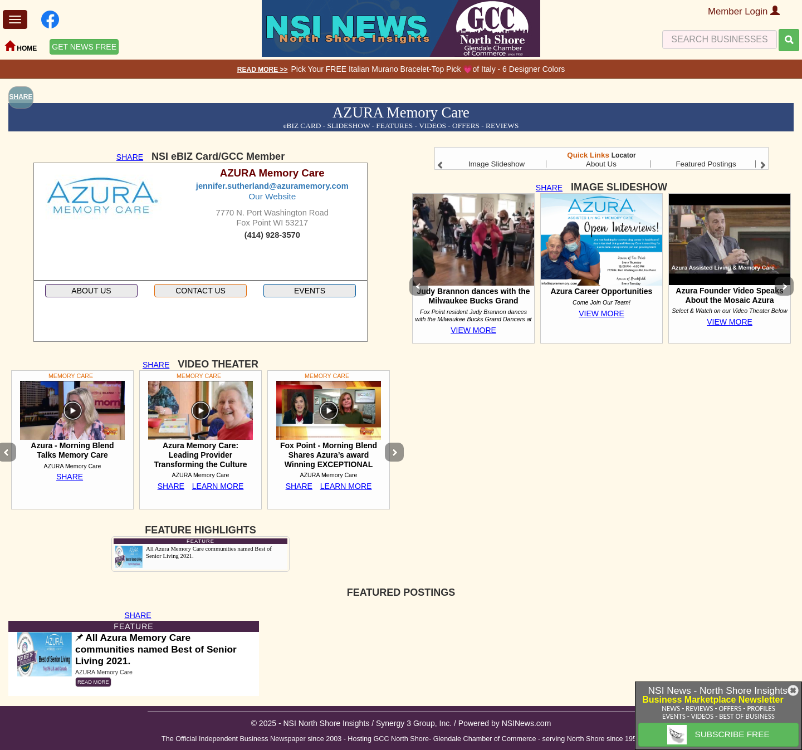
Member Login (744, 11)
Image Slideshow (496, 164)
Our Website (272, 196)
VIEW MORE (473, 330)
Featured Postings (706, 164)
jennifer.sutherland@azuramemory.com (272, 186)
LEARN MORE (218, 486)
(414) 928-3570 (272, 235)
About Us (601, 164)
